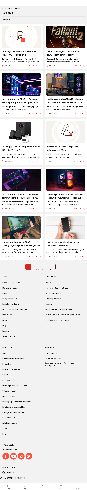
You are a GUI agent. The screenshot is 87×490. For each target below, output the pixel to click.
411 (53, 267)
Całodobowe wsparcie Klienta (57, 320)
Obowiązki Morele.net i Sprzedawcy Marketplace (59, 364)
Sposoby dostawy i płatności (56, 288)
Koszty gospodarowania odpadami (16, 401)
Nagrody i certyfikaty (11, 369)
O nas (4, 353)
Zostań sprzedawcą (53, 358)
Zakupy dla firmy (9, 336)
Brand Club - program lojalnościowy (17, 309)
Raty (4, 325)
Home (4, 434)
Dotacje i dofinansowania (13, 412)
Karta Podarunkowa (10, 304)
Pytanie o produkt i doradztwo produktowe (62, 315)
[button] (78, 486)
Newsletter (6, 364)
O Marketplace (51, 353)
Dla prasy (6, 380)
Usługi (4, 293)
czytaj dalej (34, 66)
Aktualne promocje (53, 298)
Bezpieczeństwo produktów (13, 407)
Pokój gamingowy (9, 423)
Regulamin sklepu (9, 396)
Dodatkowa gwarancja (11, 282)
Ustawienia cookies (10, 391)
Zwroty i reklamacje (53, 293)
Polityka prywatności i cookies (14, 385)
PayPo (4, 320)
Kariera (5, 375)
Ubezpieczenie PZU (10, 298)
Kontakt (11, 472)
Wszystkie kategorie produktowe (58, 309)
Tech (4, 428)
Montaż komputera (10, 288)
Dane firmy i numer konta (13, 358)
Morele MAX (7, 315)
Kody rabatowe (8, 418)
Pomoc (48, 282)
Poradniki (48, 304)
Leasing (5, 331)
